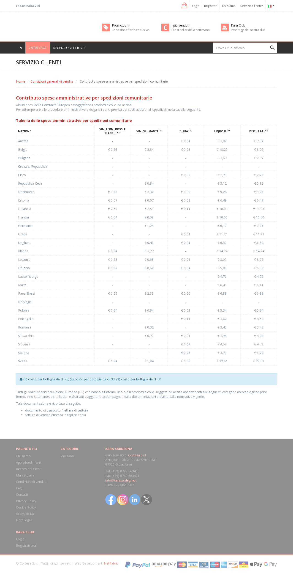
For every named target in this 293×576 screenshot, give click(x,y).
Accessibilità (25, 513)
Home (20, 81)
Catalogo (37, 48)
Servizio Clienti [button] (251, 6)
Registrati (210, 6)
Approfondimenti (28, 462)
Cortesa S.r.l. (137, 455)
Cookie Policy (26, 507)
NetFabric (111, 563)
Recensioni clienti (69, 48)
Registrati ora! (26, 545)
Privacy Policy (26, 501)
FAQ (19, 488)
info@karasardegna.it (121, 480)
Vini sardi (67, 456)
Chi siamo (229, 6)
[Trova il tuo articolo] (245, 48)
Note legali (24, 520)
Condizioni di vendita (31, 481)
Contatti (22, 494)
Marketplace (25, 475)
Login (195, 6)
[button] (184, 5)
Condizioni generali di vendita (51, 81)
